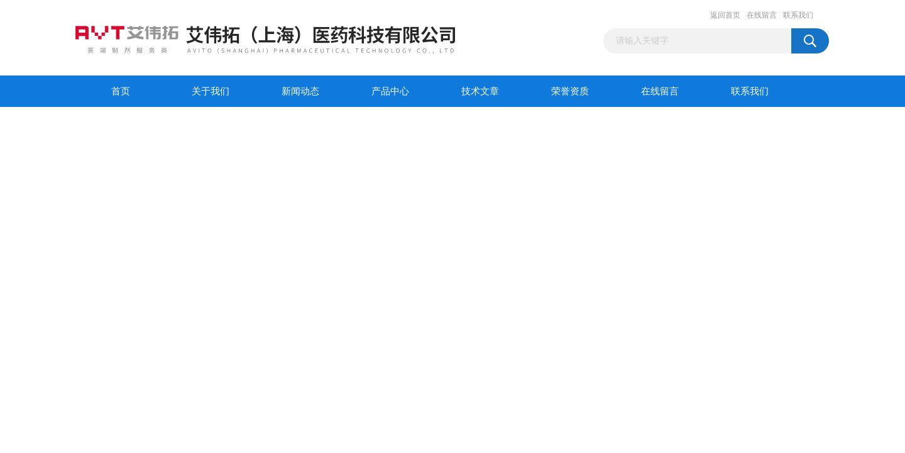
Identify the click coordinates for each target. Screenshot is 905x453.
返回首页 (725, 15)
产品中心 (390, 91)
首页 (120, 91)
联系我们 (798, 15)
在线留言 (762, 15)
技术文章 (480, 91)
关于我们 (210, 91)
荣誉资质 (570, 91)
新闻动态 (300, 91)
